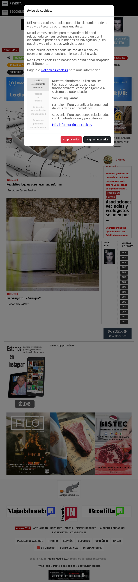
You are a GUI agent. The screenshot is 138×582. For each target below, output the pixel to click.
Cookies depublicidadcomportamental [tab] (38, 123)
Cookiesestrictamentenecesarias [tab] (38, 84)
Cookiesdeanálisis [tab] (38, 97)
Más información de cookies (72, 125)
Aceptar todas (71, 139)
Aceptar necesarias (97, 139)
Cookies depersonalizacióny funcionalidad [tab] (38, 110)
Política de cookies (54, 70)
